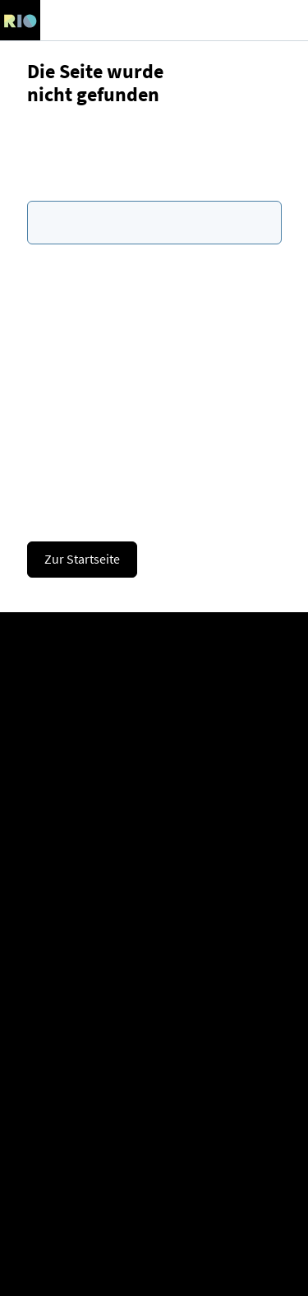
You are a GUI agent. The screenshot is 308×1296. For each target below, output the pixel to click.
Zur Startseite (82, 558)
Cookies (154, 1208)
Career (154, 716)
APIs (154, 1088)
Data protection (154, 1181)
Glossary (154, 1061)
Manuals (154, 1009)
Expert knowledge (154, 1035)
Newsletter (154, 863)
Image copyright (154, 1260)
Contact (154, 837)
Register (154, 665)
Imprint (154, 1156)
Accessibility (154, 1233)
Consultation (154, 811)
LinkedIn (154, 915)
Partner (154, 743)
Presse (154, 889)
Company (154, 691)
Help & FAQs (154, 983)
